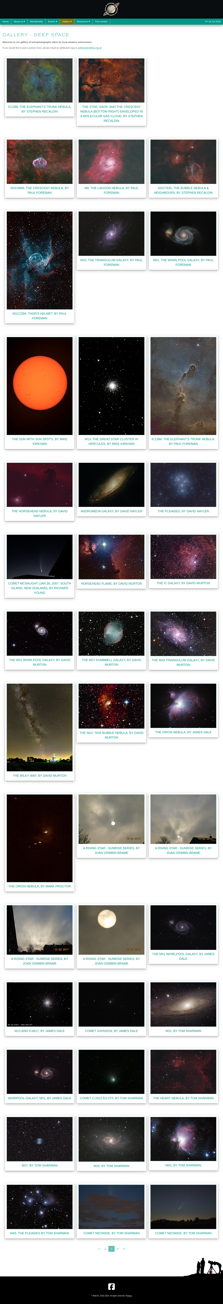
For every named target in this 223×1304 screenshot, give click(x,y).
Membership (36, 21)
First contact (101, 21)
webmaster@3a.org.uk (90, 47)
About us (19, 21)
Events (52, 21)
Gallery (67, 21)
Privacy (129, 1296)
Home (5, 21)
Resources (83, 21)
